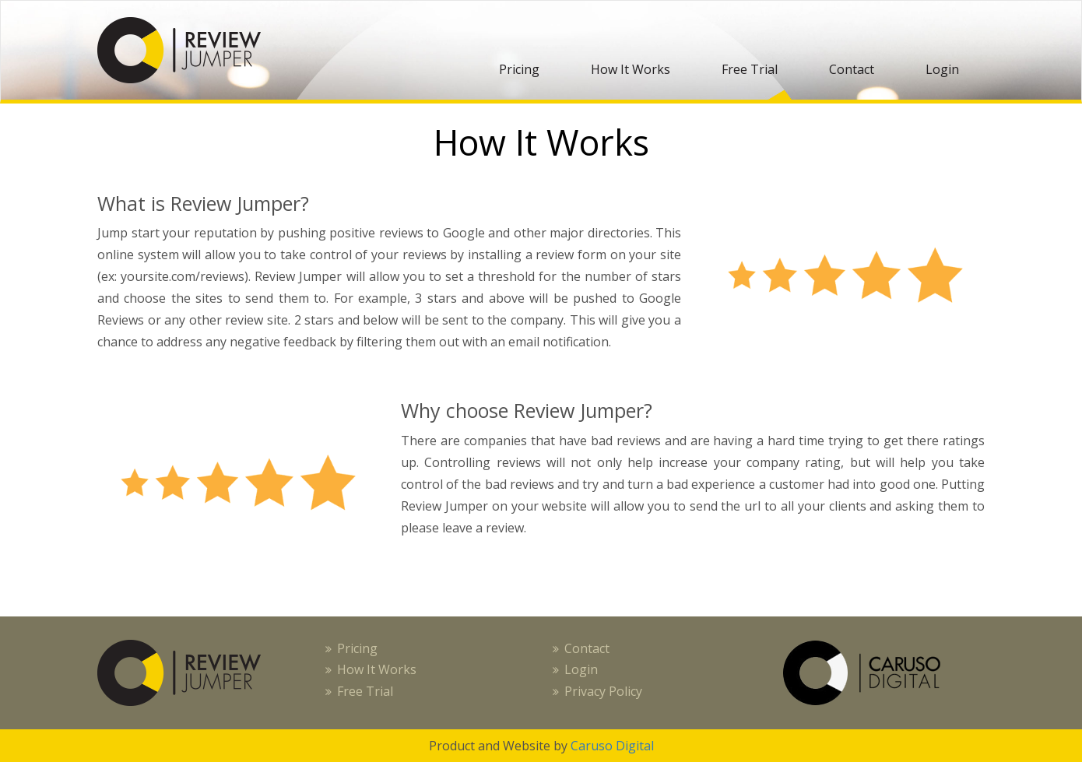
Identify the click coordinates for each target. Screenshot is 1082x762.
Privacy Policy (603, 691)
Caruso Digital (610, 745)
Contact (851, 69)
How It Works (630, 69)
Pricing (519, 69)
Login (942, 69)
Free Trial (750, 69)
